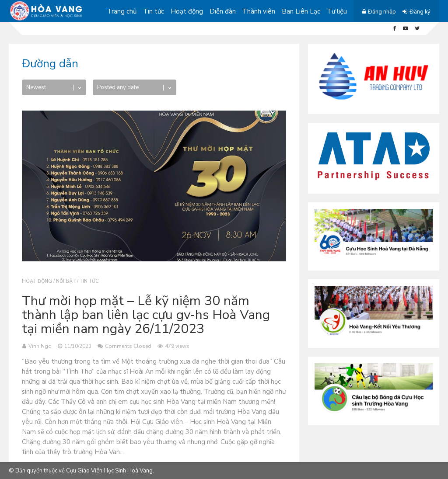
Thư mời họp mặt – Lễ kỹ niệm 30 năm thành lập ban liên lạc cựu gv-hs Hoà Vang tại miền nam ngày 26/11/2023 (146, 315)
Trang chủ (121, 11)
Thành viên (258, 11)
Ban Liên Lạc (301, 11)
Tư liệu (337, 11)
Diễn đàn (223, 11)
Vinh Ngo (40, 346)
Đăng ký (420, 12)
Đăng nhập (382, 12)
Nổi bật (66, 281)
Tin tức (153, 11)
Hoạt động (187, 11)
